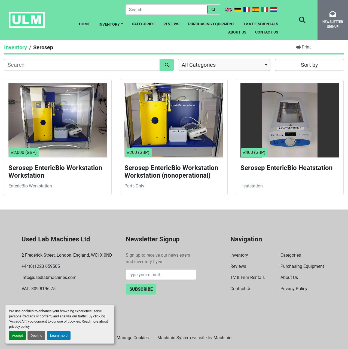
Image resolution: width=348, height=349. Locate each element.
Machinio (222, 337)
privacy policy (19, 326)
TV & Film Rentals (260, 24)
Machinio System (174, 337)
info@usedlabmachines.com (49, 277)
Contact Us (266, 32)
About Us (237, 32)
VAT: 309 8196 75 (39, 288)
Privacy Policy (293, 288)
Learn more (59, 335)
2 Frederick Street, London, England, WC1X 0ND (67, 255)
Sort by (309, 65)
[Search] (166, 9)
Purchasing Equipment (211, 24)
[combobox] (224, 65)
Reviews (171, 24)
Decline (36, 335)
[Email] (161, 274)
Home (84, 24)
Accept (17, 335)
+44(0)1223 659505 (41, 266)
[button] (111, 23)
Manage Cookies (133, 337)
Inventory (109, 24)
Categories (143, 24)
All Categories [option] (199, 65)
